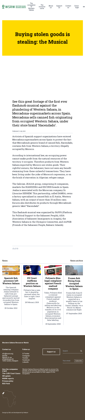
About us (51, 7)
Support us (59, 7)
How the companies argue (10, 370)
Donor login (76, 7)
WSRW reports (8, 379)
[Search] (70, 350)
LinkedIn (25, 362)
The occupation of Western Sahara (31, 6)
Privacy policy (7, 381)
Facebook (26, 360)
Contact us (68, 7)
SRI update (6, 376)
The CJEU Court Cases (11, 373)
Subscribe (78, 361)
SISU (9, 412)
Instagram (26, 356)
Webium (25, 412)
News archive (76, 260)
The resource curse (42, 6)
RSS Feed (6, 384)
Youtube (25, 358)
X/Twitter (25, 354)
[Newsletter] (68, 360)
